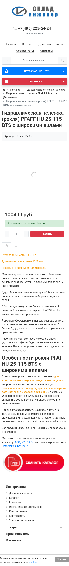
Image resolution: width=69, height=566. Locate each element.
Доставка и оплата (50, 44)
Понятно (62, 559)
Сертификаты (25, 50)
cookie (33, 562)
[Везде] (6, 61)
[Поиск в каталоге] (34, 61)
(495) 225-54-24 (24, 442)
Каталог (27, 44)
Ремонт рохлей (18, 511)
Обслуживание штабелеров (25, 506)
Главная (11, 44)
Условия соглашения (21, 520)
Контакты (46, 50)
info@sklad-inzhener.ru (16, 445)
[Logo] (35, 11)
